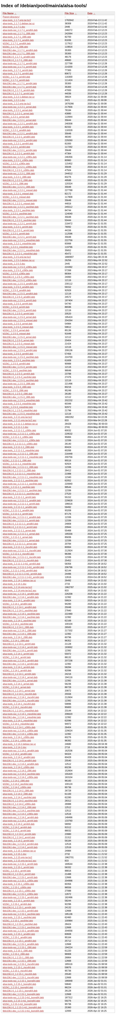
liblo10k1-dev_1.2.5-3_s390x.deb (20, 280)
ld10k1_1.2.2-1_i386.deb (15, 183)
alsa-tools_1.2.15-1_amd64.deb (19, 934)
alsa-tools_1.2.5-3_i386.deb (17, 387)
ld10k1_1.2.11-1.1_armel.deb (18, 537)
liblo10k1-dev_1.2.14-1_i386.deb (19, 634)
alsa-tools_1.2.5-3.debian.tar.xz (19, 260)
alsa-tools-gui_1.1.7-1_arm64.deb (20, 63)
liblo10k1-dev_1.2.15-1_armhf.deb (20, 877)
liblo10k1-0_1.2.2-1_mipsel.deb (19, 203)
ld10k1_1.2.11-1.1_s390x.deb (18, 437)
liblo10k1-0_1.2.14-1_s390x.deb (19, 727)
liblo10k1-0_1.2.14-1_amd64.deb (19, 607)
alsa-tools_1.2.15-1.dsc (14, 854)
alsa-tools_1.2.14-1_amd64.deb (19, 600)
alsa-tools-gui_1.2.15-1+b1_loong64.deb (23, 997)
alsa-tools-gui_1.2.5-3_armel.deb (19, 317)
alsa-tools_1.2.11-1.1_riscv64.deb (20, 547)
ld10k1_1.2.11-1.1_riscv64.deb (18, 554)
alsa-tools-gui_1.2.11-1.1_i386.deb (20, 454)
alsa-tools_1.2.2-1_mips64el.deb (19, 243)
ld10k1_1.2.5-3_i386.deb (15, 390)
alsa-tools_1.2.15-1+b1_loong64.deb (21, 1001)
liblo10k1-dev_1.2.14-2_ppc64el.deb (21, 810)
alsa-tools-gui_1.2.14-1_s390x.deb (20, 730)
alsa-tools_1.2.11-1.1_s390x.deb (19, 430)
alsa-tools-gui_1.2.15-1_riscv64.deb (21, 964)
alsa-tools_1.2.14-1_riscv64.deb (19, 704)
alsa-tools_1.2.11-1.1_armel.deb (19, 530)
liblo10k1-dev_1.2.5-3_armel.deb (19, 337)
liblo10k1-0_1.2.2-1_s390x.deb (18, 170)
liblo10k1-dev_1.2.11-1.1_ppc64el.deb (22, 490)
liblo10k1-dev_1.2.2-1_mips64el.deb (21, 250)
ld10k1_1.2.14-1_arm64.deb (17, 670)
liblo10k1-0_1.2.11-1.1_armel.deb (20, 544)
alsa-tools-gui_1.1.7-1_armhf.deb (19, 67)
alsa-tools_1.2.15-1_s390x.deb (18, 884)
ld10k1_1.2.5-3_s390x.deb (16, 273)
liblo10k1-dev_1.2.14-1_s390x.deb (20, 734)
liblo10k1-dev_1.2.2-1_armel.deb (19, 120)
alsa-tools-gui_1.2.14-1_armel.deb (20, 677)
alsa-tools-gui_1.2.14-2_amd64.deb (21, 750)
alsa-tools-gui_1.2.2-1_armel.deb (19, 107)
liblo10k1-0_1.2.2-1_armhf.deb (18, 230)
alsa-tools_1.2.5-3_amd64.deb (18, 287)
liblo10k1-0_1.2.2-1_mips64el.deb (20, 253)
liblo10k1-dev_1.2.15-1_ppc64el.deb (21, 927)
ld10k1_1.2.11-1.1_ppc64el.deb (19, 487)
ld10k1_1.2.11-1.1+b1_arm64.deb (20, 570)
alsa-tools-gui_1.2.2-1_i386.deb (19, 173)
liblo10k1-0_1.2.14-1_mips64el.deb (20, 710)
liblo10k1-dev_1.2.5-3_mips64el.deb (21, 414)
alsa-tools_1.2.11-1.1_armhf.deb (19, 497)
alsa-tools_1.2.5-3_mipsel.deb (18, 327)
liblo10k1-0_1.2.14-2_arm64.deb (19, 834)
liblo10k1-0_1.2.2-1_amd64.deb (19, 137)
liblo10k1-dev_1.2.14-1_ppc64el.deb (21, 617)
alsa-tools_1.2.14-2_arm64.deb (18, 824)
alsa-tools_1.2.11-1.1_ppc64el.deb (20, 480)
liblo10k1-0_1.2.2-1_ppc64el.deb (19, 220)
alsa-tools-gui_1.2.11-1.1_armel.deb (21, 534)
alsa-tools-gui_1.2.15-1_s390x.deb (20, 881)
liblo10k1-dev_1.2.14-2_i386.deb (19, 807)
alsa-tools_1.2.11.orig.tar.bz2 (17, 417)
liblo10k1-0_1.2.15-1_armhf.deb (19, 874)
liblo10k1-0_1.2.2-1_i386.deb (17, 180)
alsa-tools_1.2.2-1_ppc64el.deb (19, 210)
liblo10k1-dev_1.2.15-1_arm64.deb (20, 911)
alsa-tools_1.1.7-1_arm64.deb (18, 73)
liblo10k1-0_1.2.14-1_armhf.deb (19, 644)
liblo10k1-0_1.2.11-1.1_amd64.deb (20, 524)
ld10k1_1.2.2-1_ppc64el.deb (17, 213)
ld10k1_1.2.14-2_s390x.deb (17, 787)
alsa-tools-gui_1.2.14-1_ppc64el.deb (21, 614)
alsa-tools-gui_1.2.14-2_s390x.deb (20, 777)
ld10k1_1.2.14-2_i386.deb (16, 781)
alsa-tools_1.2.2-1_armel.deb (17, 110)
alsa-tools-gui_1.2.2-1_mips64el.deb (21, 240)
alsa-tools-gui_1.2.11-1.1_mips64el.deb (23, 457)
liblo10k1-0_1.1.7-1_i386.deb (17, 60)
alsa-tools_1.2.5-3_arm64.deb (18, 354)
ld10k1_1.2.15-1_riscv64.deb (17, 971)
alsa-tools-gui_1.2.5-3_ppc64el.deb (21, 357)
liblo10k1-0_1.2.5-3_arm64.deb (18, 374)
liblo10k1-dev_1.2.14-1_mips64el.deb (22, 717)
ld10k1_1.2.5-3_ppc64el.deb (17, 370)
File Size (69, 13)
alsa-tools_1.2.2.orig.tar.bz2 (17, 103)
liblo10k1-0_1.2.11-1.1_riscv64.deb (20, 560)
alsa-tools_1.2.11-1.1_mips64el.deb (21, 450)
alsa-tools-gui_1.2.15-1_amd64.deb (21, 931)
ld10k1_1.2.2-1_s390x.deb (16, 163)
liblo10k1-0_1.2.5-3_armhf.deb (18, 313)
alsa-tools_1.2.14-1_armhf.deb (18, 654)
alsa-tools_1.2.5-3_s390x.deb (18, 270)
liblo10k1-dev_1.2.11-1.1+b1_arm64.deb (23, 577)
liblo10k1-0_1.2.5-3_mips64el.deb (20, 410)
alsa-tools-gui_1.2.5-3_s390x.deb (20, 267)
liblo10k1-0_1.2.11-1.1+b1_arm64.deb (22, 574)
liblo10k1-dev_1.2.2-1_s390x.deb (20, 167)
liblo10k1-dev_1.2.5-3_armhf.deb (19, 310)
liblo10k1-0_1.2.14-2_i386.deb (18, 790)
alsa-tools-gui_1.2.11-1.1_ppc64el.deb (22, 484)
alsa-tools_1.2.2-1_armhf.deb (18, 227)
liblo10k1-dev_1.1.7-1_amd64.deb (20, 50)
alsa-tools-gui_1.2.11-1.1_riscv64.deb (22, 550)
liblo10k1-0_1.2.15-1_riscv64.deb (20, 974)
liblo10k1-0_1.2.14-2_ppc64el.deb (20, 801)
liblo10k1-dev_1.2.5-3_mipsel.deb (20, 347)
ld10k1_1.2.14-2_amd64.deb (17, 754)
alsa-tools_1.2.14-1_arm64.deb (18, 667)
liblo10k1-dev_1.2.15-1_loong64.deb (21, 994)
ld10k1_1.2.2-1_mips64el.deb (18, 247)
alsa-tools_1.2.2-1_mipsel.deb (18, 193)
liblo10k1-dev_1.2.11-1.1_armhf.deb (21, 520)
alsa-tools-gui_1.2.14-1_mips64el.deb (22, 714)
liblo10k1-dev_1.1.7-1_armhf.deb (19, 87)
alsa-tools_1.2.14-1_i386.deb (17, 637)
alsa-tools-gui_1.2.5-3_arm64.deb (20, 350)
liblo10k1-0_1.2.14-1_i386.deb (18, 627)
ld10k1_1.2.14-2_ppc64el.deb (18, 784)
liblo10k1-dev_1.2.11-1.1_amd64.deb (22, 517)
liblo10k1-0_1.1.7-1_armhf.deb (18, 93)
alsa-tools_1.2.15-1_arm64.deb (18, 900)
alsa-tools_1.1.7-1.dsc (14, 27)
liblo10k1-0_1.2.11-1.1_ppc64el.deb (21, 494)
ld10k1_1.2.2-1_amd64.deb (17, 130)
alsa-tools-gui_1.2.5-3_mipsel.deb (20, 320)
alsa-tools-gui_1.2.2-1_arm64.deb (20, 140)
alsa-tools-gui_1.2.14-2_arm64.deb (20, 817)
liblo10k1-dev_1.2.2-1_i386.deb (19, 187)
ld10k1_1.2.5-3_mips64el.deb (18, 407)
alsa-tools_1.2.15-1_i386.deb (17, 951)
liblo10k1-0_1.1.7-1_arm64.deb (18, 90)
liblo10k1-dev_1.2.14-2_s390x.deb (20, 814)
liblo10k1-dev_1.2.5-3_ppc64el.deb (20, 380)
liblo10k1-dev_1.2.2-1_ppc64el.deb (20, 217)
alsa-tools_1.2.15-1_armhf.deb (18, 867)
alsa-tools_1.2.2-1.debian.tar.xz (19, 97)
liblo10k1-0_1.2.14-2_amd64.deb (19, 760)
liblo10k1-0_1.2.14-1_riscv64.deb (20, 694)
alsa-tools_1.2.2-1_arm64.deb (18, 143)
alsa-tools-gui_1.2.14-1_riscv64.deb (21, 697)
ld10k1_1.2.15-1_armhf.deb (17, 871)
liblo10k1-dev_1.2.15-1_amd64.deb (21, 944)
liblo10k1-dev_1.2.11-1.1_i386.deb (20, 467)
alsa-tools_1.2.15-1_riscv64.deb (19, 967)
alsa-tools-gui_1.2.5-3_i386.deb (19, 383)
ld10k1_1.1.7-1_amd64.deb (17, 43)
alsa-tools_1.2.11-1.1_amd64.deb (20, 507)
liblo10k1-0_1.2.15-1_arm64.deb (19, 907)
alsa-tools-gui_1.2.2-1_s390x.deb (20, 157)
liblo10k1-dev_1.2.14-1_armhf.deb (20, 650)
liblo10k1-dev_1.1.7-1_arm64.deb (20, 83)
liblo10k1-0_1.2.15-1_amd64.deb (19, 941)
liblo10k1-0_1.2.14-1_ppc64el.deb (20, 610)
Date (90, 13)
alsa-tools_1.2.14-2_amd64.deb (19, 757)
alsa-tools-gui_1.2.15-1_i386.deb (19, 947)
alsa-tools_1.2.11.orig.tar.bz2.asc (19, 420)
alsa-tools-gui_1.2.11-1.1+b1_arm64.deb (23, 567)
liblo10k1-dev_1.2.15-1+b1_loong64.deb (23, 1011)
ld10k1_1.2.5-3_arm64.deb (16, 364)
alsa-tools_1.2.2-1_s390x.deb (18, 160)
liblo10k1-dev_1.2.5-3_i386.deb (19, 397)
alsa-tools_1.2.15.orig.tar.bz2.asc (19, 861)
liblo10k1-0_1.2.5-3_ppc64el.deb (19, 377)
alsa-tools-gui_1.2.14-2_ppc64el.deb (21, 774)
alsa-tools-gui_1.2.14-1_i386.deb (19, 630)
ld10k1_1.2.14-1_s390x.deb (17, 740)
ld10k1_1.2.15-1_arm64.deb (17, 904)
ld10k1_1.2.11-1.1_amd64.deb (18, 510)
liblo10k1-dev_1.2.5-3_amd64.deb (20, 293)
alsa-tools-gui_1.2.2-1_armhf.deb (19, 223)
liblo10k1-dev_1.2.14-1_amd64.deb (21, 597)
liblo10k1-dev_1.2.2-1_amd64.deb (20, 133)
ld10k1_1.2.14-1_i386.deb (16, 640)
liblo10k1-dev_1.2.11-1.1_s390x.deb (21, 440)
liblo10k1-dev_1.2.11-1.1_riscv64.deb (22, 557)
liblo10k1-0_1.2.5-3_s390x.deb (18, 277)
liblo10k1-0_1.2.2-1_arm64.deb (18, 153)
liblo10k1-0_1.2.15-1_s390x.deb (19, 891)
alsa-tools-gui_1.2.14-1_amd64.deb (21, 594)
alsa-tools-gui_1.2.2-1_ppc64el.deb (21, 207)
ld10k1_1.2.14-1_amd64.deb (17, 604)
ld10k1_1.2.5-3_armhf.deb (16, 307)
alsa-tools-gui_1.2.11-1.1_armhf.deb (21, 504)
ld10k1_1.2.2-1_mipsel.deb (16, 197)
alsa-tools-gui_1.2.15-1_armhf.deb (20, 864)
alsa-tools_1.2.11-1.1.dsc (15, 427)
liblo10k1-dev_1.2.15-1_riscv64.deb (21, 977)
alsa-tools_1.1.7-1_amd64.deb (18, 40)
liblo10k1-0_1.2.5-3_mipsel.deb (19, 344)
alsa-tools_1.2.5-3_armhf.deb (18, 304)
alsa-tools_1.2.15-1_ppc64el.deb (19, 917)
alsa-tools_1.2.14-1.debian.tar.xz (19, 580)
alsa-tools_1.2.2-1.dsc (14, 100)
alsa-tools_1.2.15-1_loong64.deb (19, 984)
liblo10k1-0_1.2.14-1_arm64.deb (19, 674)
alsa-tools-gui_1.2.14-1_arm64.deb (20, 660)
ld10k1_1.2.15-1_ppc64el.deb (18, 920)
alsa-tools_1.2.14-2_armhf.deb (18, 841)
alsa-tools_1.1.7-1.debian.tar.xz (19, 23)
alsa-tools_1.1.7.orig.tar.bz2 (17, 20)
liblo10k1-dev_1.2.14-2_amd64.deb (21, 764)
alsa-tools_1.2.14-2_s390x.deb (18, 767)
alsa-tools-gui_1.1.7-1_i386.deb (19, 33)
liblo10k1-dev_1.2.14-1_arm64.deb (20, 664)
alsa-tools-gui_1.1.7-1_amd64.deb (20, 30)
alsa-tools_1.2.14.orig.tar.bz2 (17, 587)
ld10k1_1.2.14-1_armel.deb (17, 687)
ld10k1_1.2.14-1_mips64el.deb (18, 724)
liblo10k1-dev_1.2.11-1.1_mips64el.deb (23, 477)
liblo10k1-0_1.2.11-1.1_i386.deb (19, 470)
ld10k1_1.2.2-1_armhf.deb (16, 233)
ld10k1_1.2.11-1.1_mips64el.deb (19, 464)
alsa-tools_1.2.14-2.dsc (14, 747)
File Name (8, 13)
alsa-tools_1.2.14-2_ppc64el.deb (19, 797)
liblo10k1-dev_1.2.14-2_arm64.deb (20, 844)
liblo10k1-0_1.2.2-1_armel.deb (18, 113)
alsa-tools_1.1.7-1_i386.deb (17, 37)
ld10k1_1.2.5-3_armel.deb (16, 330)
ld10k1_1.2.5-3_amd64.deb (17, 290)
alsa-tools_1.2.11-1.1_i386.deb (18, 447)
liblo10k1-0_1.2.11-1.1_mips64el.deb (21, 474)
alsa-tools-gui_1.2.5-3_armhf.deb (19, 300)
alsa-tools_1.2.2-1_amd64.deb (18, 127)
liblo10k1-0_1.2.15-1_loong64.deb (20, 991)
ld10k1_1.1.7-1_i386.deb (15, 47)
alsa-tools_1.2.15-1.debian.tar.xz (19, 851)
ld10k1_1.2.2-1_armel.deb (16, 117)
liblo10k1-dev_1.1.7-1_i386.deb (19, 53)
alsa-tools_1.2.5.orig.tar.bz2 (17, 257)
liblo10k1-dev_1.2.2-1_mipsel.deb (20, 200)
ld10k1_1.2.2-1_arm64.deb (16, 147)
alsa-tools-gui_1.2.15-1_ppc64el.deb (21, 914)
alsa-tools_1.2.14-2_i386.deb (17, 794)
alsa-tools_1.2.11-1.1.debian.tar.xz (20, 424)
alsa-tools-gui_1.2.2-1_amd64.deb (20, 123)
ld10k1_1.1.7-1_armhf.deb (16, 80)
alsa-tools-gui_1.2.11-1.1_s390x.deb (21, 434)
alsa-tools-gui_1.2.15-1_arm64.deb (20, 897)
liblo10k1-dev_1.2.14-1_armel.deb (20, 680)
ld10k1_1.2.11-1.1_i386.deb (17, 460)
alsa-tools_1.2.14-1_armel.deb (18, 684)
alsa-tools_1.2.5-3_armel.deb (17, 324)
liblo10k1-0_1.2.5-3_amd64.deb (19, 297)
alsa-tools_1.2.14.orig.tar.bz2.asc (19, 590)
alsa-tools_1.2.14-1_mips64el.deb (20, 720)
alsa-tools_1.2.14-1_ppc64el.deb (19, 620)
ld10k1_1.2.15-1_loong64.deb (18, 987)
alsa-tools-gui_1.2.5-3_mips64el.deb (21, 400)
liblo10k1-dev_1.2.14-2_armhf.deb (20, 847)
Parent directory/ (11, 17)
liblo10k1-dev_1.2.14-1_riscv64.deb (21, 700)
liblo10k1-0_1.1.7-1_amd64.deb (19, 57)
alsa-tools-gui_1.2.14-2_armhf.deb (20, 821)
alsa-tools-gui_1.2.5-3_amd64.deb (20, 284)
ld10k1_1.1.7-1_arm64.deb (16, 77)
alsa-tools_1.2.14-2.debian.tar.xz (19, 744)
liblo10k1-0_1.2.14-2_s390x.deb (19, 804)
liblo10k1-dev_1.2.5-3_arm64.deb (20, 367)
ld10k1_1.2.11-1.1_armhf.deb (18, 514)
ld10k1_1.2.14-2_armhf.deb (17, 830)
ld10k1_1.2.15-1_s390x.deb (17, 887)
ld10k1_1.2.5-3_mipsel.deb (16, 333)
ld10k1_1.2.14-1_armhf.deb (17, 657)
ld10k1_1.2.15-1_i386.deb (16, 954)
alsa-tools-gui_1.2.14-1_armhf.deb (20, 647)
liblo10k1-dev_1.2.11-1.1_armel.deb (21, 540)
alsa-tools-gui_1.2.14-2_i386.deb (19, 770)
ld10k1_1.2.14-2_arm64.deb (17, 827)
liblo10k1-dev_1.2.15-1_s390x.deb (20, 894)
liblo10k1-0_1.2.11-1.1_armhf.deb (20, 527)
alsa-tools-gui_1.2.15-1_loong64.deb (21, 981)
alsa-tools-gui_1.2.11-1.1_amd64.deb (22, 500)
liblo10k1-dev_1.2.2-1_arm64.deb (20, 150)
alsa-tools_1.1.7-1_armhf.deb (18, 70)
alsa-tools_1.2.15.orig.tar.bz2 (17, 857)
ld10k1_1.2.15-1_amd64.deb (17, 937)
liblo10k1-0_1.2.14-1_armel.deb (19, 690)
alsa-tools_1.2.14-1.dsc (14, 584)
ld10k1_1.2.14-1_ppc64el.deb (18, 624)
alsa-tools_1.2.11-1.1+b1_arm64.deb (21, 564)
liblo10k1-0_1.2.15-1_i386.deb (18, 957)
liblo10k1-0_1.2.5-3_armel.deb (18, 340)
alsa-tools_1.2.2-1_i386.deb (17, 177)
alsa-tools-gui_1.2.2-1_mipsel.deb (20, 190)
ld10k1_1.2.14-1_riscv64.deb (17, 707)
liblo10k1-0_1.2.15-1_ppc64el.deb (20, 924)
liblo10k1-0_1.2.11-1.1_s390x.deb (20, 444)
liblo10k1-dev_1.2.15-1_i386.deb (19, 961)
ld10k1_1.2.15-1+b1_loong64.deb (20, 1004)
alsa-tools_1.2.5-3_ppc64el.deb (19, 360)
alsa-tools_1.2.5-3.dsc (14, 264)
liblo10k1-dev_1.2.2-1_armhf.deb (19, 237)
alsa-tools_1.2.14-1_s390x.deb (18, 737)
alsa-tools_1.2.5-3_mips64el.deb (19, 403)
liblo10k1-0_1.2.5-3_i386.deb (17, 394)
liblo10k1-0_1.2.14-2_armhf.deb (19, 837)
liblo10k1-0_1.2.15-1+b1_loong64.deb (22, 1007)
